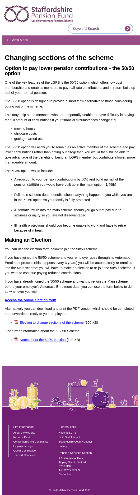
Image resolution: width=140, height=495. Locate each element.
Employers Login (23, 446)
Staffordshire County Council (75, 441)
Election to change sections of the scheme (52, 322)
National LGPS (67, 432)
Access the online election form (30, 300)
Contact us (65, 474)
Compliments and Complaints (30, 441)
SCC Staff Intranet (69, 437)
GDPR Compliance (24, 450)
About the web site (24, 432)
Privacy (63, 446)
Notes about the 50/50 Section (43, 340)
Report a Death (22, 437)
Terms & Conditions (24, 455)
